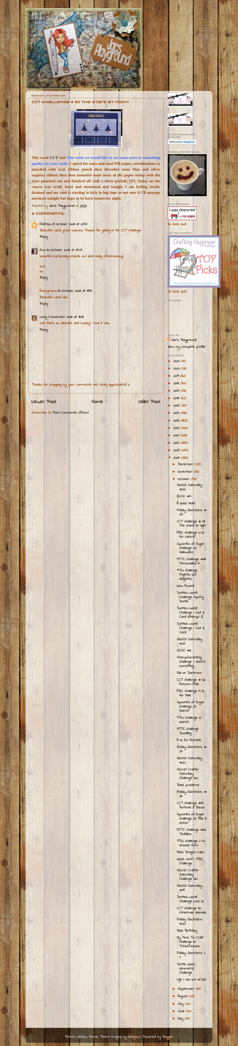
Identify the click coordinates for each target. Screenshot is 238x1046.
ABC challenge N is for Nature (190, 535)
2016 (176, 398)
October (184, 479)
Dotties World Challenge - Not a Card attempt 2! (190, 613)
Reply (44, 236)
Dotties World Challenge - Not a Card (190, 628)
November (186, 471)
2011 (176, 435)
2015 (177, 405)
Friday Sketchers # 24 (192, 749)
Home (97, 402)
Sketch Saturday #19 (189, 888)
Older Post (149, 402)
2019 (176, 376)
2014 (176, 413)
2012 (176, 428)
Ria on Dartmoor (189, 673)
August (183, 996)
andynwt (134, 1037)
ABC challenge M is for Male (190, 693)
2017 (176, 391)
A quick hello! (186, 503)
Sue (42, 250)
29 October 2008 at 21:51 (69, 224)
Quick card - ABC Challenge (190, 861)
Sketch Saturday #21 (189, 641)
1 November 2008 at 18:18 (66, 317)
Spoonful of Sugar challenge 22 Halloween (190, 548)
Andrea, (45, 224)
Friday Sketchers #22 (189, 922)
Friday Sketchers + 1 (191, 955)
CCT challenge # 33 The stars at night (191, 524)
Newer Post (43, 402)
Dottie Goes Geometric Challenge (186, 969)
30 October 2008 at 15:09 (64, 250)
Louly (43, 317)
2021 (176, 361)
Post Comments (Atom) (70, 412)
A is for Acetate (189, 740)
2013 (176, 420)
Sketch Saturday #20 (189, 760)
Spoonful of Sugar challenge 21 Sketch (190, 707)
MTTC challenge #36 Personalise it (191, 561)
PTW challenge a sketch (189, 720)
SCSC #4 (184, 496)
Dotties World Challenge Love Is (190, 899)
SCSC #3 (184, 650)
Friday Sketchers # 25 (192, 512)
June (182, 1011)
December (186, 464)
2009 (176, 450)
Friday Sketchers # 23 (192, 794)
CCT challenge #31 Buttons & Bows (190, 805)
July (181, 1004)
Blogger (167, 1037)
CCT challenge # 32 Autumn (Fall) (191, 682)
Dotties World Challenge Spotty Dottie (190, 597)
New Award (185, 586)
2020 (177, 368)
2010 (176, 443)
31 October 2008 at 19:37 (75, 291)
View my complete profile (186, 347)
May (181, 1018)
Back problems (188, 785)
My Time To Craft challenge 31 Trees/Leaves (190, 942)
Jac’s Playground (183, 340)
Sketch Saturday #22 (189, 487)
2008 (177, 457)
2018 (176, 383)
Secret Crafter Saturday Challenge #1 (188, 875)
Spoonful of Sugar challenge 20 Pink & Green (192, 819)
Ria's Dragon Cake (190, 852)
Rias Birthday (187, 930)
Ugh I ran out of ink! (191, 979)
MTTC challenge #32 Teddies (191, 832)
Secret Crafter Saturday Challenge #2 (188, 774)
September (187, 989)
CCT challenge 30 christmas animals (191, 910)
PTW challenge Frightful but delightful (187, 575)
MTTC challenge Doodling (188, 731)
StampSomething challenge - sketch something (191, 662)
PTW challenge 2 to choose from (191, 843)
